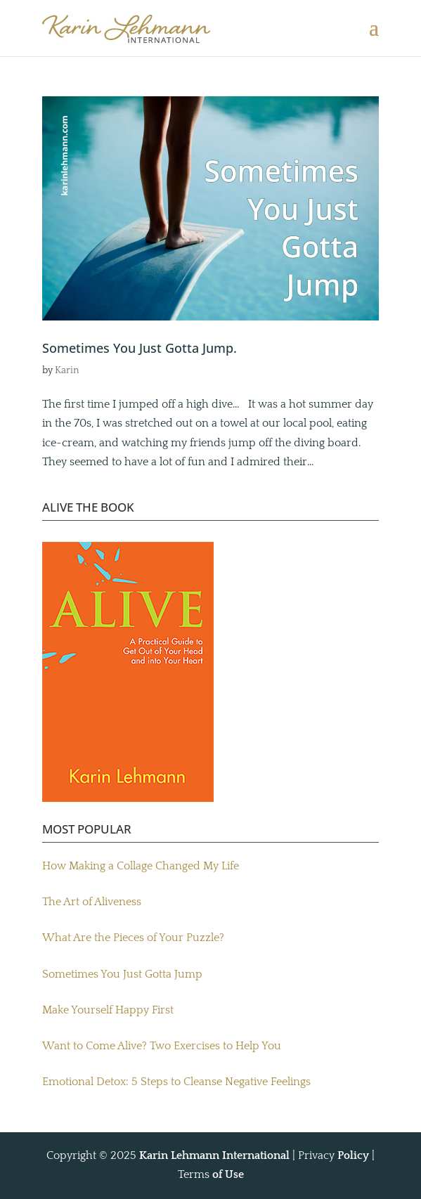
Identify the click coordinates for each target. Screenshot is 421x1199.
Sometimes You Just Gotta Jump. (139, 347)
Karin (67, 370)
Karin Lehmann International (214, 1155)
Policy (353, 1155)
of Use (228, 1174)
